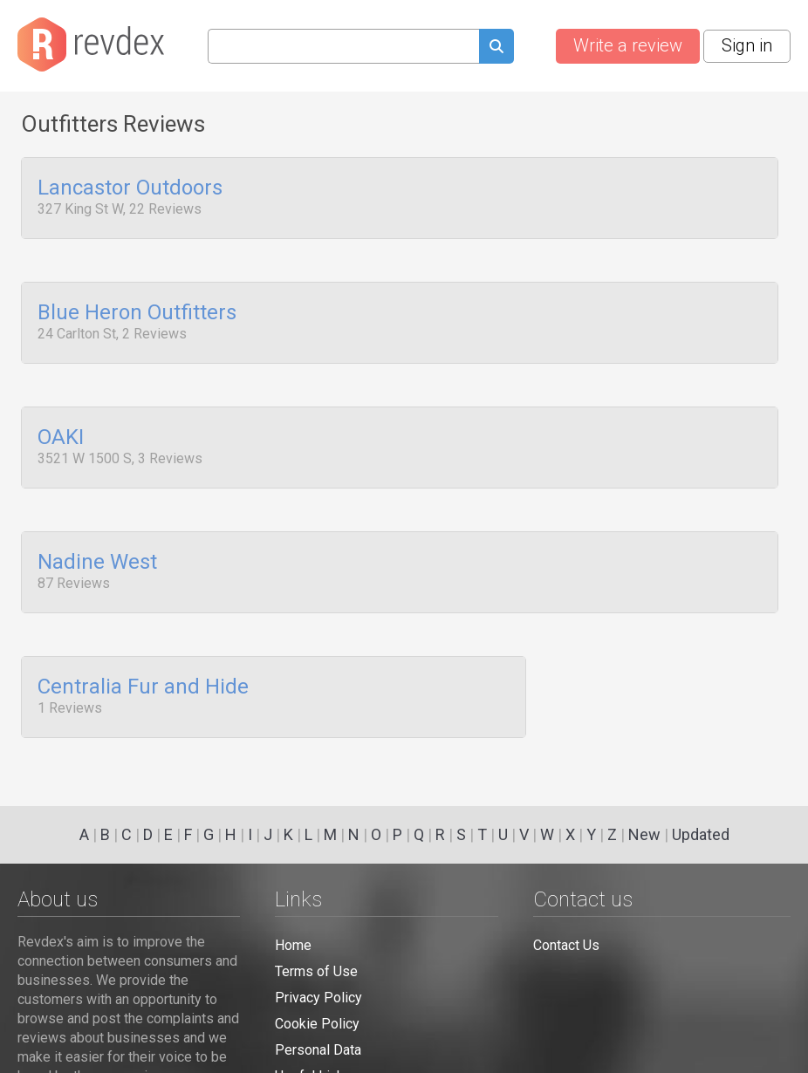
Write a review (627, 45)
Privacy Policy (318, 997)
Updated (700, 834)
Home (293, 945)
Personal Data (318, 1050)
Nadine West (97, 543)
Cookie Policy (317, 1023)
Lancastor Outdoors (130, 188)
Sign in (747, 45)
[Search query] (343, 46)
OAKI (61, 425)
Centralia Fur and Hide (143, 662)
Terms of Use (316, 971)
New (644, 834)
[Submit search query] (496, 48)
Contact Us (566, 945)
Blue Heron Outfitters (137, 307)
